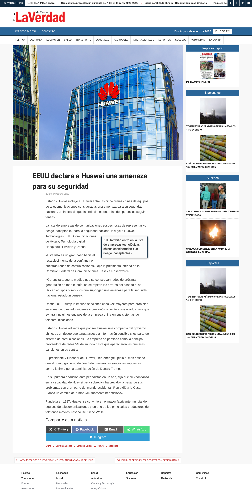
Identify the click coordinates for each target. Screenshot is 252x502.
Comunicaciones (64, 446)
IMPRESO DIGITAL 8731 (198, 81)
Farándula (166, 478)
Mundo (60, 478)
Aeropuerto (27, 488)
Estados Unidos (85, 446)
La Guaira (215, 40)
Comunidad (102, 40)
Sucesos (180, 40)
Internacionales (143, 40)
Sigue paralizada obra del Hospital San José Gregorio (178, 3)
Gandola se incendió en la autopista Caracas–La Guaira (208, 250)
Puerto (25, 483)
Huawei (100, 446)
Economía (36, 40)
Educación (53, 40)
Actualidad (198, 40)
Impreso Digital (25, 31)
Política (20, 40)
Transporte (83, 40)
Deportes (164, 40)
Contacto (48, 31)
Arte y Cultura (98, 488)
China (48, 446)
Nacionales (121, 40)
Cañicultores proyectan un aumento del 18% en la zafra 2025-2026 (102, 3)
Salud (68, 40)
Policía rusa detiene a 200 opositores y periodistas (147, 460)
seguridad (113, 446)
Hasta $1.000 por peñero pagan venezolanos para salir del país (56, 460)
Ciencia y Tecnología (102, 483)
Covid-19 (201, 478)
